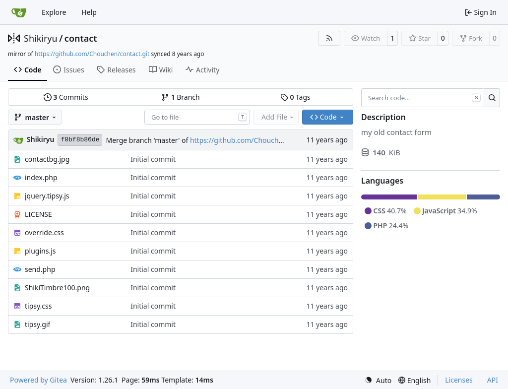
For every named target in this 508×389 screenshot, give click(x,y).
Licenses (459, 380)
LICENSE (38, 214)
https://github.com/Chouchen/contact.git (92, 54)
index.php (41, 177)
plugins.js (40, 251)
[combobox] (197, 117)
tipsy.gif (37, 324)
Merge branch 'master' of (148, 140)
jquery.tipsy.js (47, 195)
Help (89, 12)
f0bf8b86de (80, 139)
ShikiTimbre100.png (57, 287)
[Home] (19, 12)
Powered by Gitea (38, 380)
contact (80, 38)
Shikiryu (41, 38)
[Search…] (492, 97)
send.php (40, 269)
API (492, 380)
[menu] (378, 380)
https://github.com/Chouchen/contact (252, 140)
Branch (180, 97)
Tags (295, 97)
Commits (66, 97)
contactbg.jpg (47, 159)
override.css (44, 232)
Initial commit (153, 159)
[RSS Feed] (329, 38)
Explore (54, 12)
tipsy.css (38, 306)
